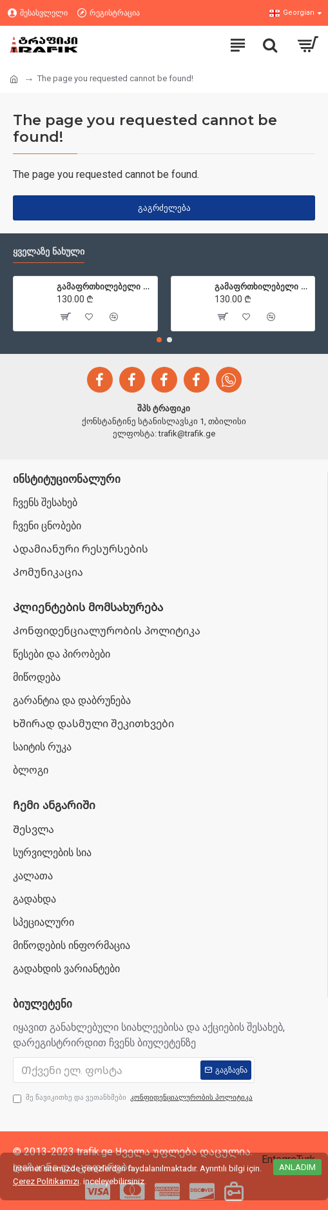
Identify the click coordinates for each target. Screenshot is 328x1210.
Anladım (297, 1167)
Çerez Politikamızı (46, 1181)
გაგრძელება (164, 208)
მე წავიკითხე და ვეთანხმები (134, 1098)
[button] (159, 339)
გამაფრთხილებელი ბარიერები (104, 286)
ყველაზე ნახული (48, 251)
